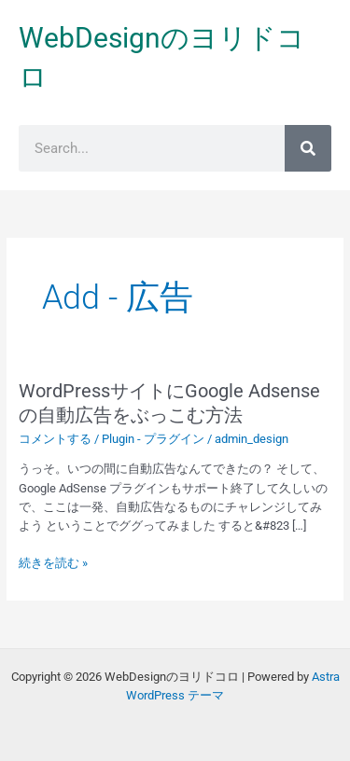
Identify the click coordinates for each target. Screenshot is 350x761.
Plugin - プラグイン (153, 439)
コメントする (55, 439)
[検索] (308, 148)
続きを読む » (53, 563)
